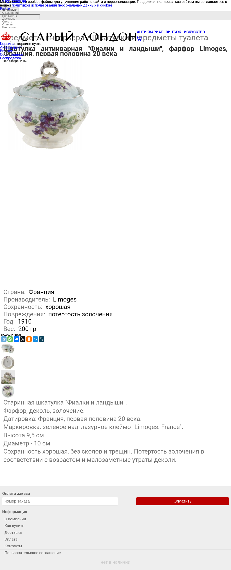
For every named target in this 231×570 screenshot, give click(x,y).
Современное (11, 54)
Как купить (9, 15)
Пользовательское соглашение (32, 552)
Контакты (9, 27)
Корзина (7, 44)
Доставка (9, 18)
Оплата (7, 21)
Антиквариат (11, 47)
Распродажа (10, 58)
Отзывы (7, 24)
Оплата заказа (16, 493)
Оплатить (183, 501)
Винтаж (6, 51)
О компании (10, 12)
